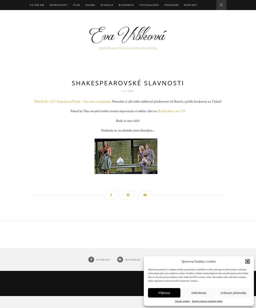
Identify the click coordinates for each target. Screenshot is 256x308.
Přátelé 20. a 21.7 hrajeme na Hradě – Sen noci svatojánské (72, 101)
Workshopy (59, 4)
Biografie (126, 4)
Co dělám (37, 4)
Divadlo (107, 4)
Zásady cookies (182, 301)
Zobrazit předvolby (233, 293)
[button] (248, 261)
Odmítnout (199, 293)
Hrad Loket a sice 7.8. (172, 111)
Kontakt (190, 4)
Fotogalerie (149, 4)
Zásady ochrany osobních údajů (207, 301)
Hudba (90, 4)
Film (76, 4)
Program (172, 4)
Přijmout (164, 293)
